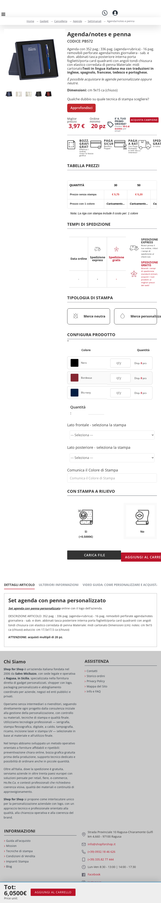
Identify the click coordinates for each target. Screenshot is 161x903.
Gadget (44, 21)
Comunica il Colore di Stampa (92, 466)
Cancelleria (60, 21)
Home (30, 21)
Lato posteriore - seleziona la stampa (98, 443)
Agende (77, 21)
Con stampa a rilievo (91, 487)
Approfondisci (81, 108)
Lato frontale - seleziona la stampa (96, 420)
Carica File (90, 551)
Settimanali (94, 21)
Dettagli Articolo (19, 577)
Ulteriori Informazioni (59, 577)
